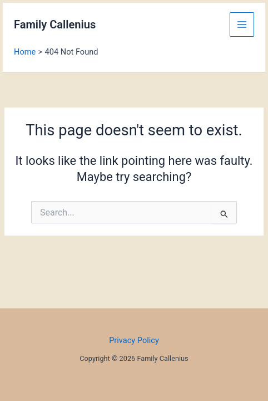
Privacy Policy (134, 340)
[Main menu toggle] (242, 24)
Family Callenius (55, 24)
